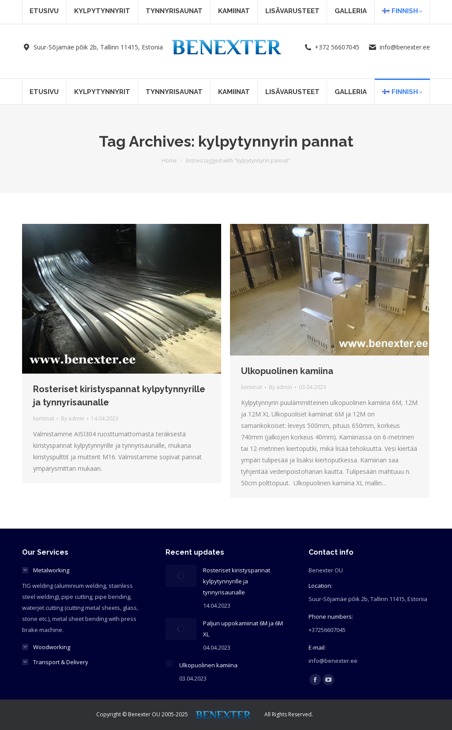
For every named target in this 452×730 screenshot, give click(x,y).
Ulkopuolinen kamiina (287, 371)
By (72, 418)
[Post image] (181, 576)
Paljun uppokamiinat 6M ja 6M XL (243, 628)
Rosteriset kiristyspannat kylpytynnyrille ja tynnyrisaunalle (236, 581)
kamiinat (43, 418)
